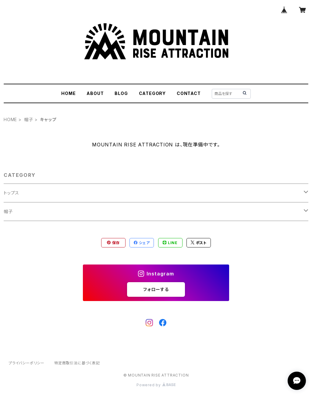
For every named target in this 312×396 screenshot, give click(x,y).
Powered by (156, 385)
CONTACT (189, 93)
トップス (11, 192)
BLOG (121, 93)
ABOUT (95, 93)
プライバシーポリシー (26, 363)
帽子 (28, 119)
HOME (68, 93)
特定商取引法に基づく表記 (77, 363)
